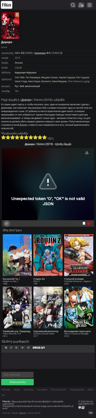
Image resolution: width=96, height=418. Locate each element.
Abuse (90, 390)
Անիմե (18, 67)
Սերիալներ (28, 390)
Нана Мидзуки (59, 81)
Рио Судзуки (82, 77)
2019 (17, 58)
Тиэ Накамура (32, 77)
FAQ (3, 395)
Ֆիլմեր (17, 390)
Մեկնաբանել (17, 382)
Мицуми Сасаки (49, 77)
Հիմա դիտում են (58, 390)
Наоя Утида (21, 81)
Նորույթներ (42, 390)
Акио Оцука (34, 81)
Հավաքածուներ (76, 390)
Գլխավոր (6, 390)
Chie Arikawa (74, 81)
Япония (19, 62)
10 (44, 137)
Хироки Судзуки (67, 77)
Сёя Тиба (20, 77)
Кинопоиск (40, 53)
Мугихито (46, 81)
